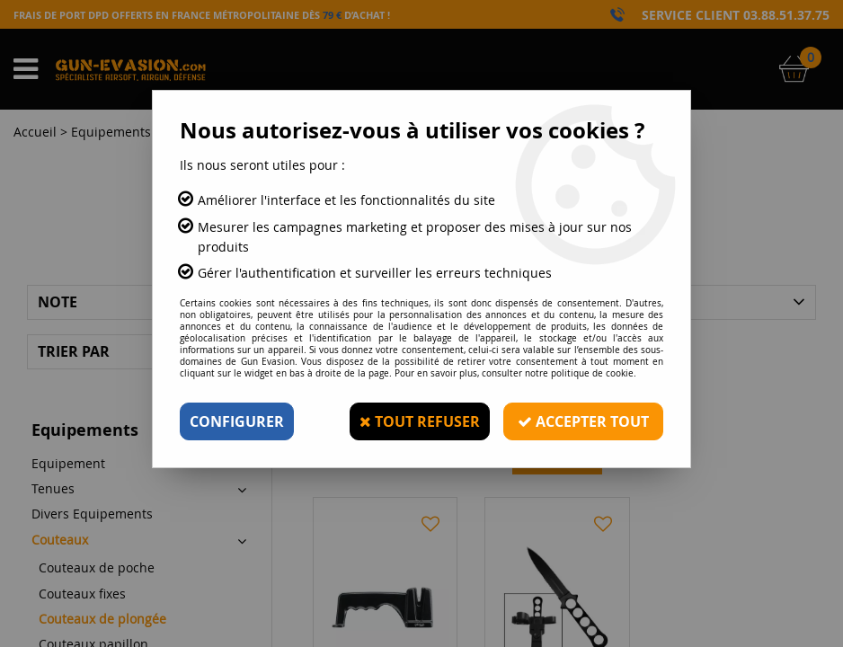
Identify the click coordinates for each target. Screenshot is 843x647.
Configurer (237, 421)
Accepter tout (583, 421)
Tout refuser (419, 421)
